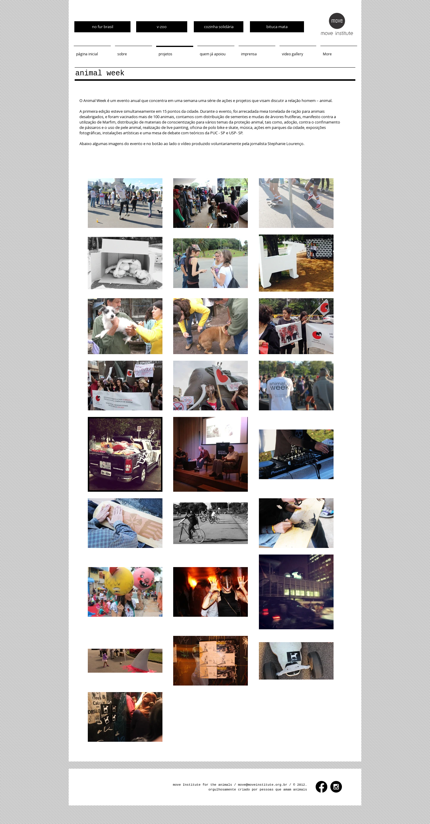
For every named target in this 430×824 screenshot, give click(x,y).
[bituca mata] (277, 26)
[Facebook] (321, 787)
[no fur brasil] (102, 26)
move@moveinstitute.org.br (262, 785)
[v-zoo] (161, 26)
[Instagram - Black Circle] (336, 787)
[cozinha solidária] (218, 26)
